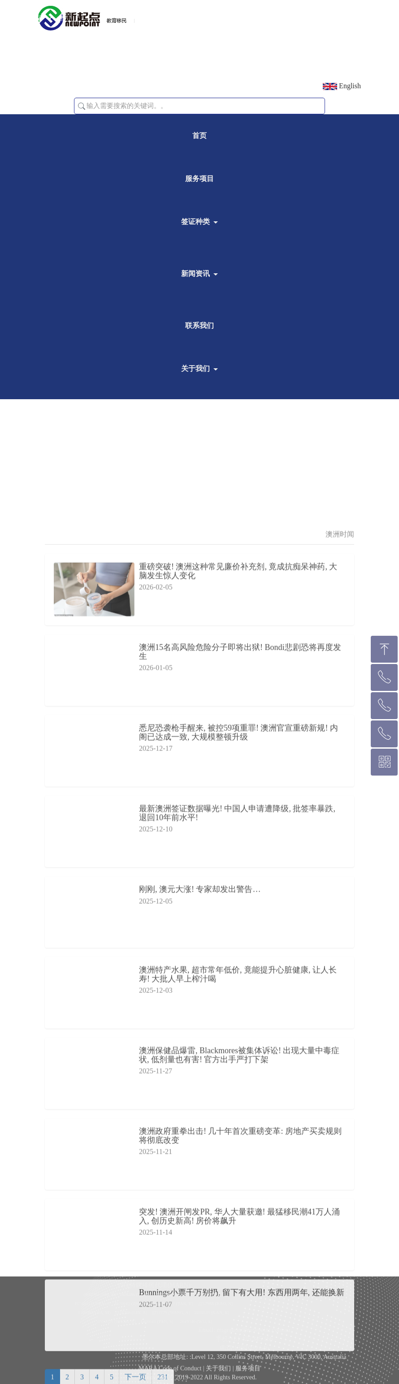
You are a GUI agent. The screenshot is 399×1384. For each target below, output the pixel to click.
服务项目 (199, 178)
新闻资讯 (195, 273)
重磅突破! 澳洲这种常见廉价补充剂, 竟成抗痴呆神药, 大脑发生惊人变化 (238, 875)
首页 (199, 135)
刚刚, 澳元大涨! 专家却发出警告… (200, 1192)
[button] (81, 106)
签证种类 (195, 221)
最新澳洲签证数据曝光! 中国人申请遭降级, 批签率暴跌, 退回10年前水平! (237, 1116)
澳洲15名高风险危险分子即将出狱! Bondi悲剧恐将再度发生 (240, 955)
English (342, 86)
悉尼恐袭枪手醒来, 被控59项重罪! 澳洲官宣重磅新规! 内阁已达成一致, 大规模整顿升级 (238, 1036)
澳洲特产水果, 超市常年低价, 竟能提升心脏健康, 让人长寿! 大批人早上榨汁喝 (238, 1278)
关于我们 (195, 368)
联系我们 (199, 325)
